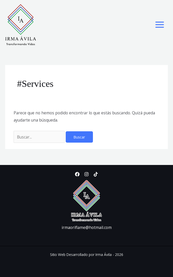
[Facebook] (77, 174)
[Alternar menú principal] (160, 24)
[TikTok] (95, 174)
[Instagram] (86, 174)
